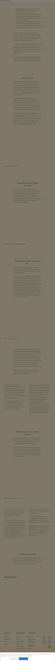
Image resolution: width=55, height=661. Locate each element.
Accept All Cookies (23, 659)
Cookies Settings (14, 659)
